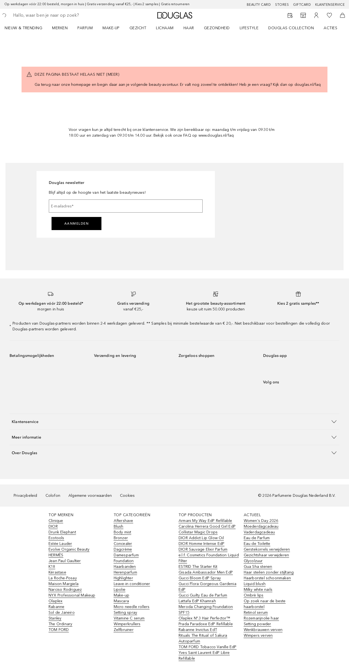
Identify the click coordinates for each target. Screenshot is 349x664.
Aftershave (123, 520)
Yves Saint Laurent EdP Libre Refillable (204, 655)
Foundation (124, 561)
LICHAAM (165, 28)
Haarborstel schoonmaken (267, 578)
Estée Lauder (60, 543)
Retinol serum (256, 612)
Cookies (127, 495)
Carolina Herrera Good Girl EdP (207, 526)
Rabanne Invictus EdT (198, 629)
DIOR (53, 526)
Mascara (121, 601)
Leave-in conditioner (132, 583)
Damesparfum (126, 555)
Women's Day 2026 (261, 520)
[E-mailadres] (126, 206)
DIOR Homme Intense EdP (201, 543)
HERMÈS (56, 555)
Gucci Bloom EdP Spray (200, 578)
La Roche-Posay (63, 578)
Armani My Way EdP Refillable (205, 520)
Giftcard (302, 5)
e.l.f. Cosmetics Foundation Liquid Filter (209, 558)
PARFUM (85, 28)
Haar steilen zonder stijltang (269, 572)
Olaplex (55, 601)
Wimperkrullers (127, 624)
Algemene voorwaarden (90, 495)
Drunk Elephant (62, 532)
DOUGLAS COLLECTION (291, 28)
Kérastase (57, 572)
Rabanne (56, 606)
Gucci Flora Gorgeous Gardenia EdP (207, 586)
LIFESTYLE (249, 28)
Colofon (53, 495)
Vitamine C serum (129, 618)
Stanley (55, 618)
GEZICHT (138, 28)
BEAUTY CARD (259, 5)
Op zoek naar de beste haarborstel (265, 604)
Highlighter (123, 578)
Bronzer (121, 538)
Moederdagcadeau (261, 526)
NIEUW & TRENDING (23, 28)
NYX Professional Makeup (72, 595)
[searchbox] (53, 15)
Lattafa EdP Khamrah (197, 601)
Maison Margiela (64, 583)
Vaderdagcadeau (259, 532)
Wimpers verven (258, 635)
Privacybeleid (25, 495)
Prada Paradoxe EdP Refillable (206, 624)
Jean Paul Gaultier (65, 561)
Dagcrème (123, 549)
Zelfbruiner (124, 629)
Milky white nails (258, 589)
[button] (174, 421)
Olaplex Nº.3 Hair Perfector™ (204, 618)
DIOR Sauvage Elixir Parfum (203, 549)
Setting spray (125, 612)
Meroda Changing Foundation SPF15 (206, 609)
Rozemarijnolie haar (261, 618)
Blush (119, 526)
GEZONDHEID (217, 28)
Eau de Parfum (257, 538)
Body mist (122, 532)
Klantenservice (330, 5)
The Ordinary (60, 624)
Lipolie (119, 589)
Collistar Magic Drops (198, 532)
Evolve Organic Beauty (69, 549)
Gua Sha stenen (258, 566)
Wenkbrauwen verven (263, 629)
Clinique (56, 520)
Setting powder (257, 624)
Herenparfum (125, 572)
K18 (52, 566)
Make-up (121, 595)
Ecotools (56, 538)
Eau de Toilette (257, 543)
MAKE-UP (111, 28)
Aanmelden (76, 223)
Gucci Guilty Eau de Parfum (203, 595)
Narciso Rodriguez (65, 589)
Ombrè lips (254, 595)
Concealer (123, 543)
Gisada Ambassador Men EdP (206, 572)
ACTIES (330, 28)
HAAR (188, 28)
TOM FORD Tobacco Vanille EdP (208, 647)
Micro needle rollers (132, 606)
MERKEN (60, 28)
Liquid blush (255, 583)
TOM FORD (59, 629)
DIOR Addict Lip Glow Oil (201, 538)
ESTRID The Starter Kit (198, 566)
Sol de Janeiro (62, 612)
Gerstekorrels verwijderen (267, 549)
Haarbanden (125, 566)
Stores (282, 5)
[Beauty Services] (290, 15)
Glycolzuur (253, 561)
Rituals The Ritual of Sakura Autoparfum (203, 638)
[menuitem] (27, 28)
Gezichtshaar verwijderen (266, 555)
